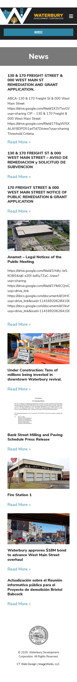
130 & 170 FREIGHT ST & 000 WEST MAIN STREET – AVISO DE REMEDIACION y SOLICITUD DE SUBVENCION (37, 159)
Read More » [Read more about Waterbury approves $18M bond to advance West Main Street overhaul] (19, 569)
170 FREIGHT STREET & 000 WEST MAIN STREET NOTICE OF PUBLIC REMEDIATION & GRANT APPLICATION (37, 194)
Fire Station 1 (19, 494)
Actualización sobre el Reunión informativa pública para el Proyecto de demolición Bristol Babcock (34, 587)
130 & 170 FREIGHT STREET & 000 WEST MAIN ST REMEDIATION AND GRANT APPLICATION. (35, 82)
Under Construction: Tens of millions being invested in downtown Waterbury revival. (34, 374)
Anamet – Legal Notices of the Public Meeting (34, 259)
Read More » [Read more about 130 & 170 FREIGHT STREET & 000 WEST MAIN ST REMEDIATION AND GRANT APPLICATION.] (19, 142)
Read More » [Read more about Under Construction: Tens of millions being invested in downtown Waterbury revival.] (19, 389)
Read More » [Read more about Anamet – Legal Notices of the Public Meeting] (19, 324)
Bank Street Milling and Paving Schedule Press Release (35, 437)
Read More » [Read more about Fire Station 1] (19, 504)
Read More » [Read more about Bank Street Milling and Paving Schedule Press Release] (19, 449)
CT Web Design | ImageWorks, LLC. (38, 664)
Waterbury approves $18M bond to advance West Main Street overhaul (36, 555)
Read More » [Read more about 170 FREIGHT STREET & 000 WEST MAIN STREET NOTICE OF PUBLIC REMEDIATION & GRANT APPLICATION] (19, 211)
